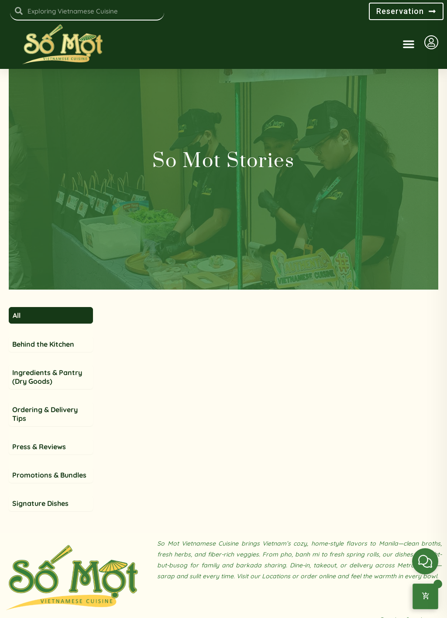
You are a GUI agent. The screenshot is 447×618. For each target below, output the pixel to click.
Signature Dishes (40, 529)
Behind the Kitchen (43, 370)
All (17, 341)
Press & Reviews (39, 472)
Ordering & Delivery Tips (45, 440)
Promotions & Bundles (49, 501)
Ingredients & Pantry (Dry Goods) (47, 403)
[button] (408, 44)
